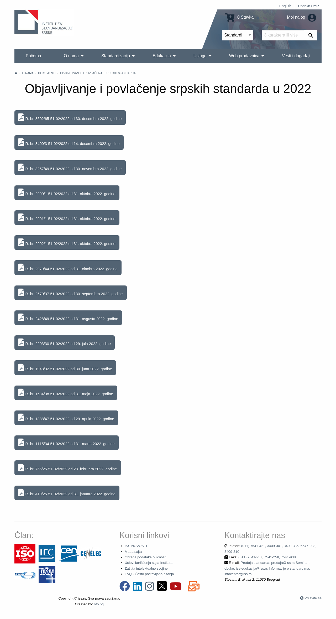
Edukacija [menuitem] (162, 56)
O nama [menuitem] (71, 56)
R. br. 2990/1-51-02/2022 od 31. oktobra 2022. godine (66, 192)
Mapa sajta (133, 552)
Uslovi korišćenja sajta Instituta (148, 563)
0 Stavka (239, 17)
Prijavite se (313, 598)
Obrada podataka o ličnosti (145, 557)
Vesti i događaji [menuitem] (296, 56)
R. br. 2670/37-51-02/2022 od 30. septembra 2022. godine (70, 293)
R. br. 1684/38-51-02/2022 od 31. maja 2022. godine (65, 393)
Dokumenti (46, 73)
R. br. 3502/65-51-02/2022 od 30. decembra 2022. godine (70, 117)
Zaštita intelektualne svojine (146, 568)
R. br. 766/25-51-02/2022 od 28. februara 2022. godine (67, 468)
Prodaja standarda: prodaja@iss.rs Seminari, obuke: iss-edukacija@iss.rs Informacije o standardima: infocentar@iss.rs (267, 568)
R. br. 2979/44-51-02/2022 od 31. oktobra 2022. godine (67, 268)
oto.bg (99, 604)
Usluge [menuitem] (200, 56)
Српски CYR (308, 6)
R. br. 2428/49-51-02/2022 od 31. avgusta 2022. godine (68, 317)
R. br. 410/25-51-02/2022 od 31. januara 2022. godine (66, 493)
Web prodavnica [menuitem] (244, 56)
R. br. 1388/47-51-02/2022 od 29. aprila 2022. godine (66, 418)
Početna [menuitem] (33, 56)
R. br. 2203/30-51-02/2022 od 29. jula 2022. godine (64, 342)
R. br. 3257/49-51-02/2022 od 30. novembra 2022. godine (70, 167)
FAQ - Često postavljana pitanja (149, 574)
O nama (27, 73)
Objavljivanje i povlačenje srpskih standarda (98, 73)
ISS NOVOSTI (136, 546)
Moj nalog (301, 17)
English (285, 6)
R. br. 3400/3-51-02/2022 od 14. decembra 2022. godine (68, 142)
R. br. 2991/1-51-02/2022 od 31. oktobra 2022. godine (66, 217)
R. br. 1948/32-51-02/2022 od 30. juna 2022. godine (65, 368)
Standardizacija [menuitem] (115, 56)
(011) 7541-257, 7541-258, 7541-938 (267, 557)
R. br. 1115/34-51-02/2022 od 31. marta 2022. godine (66, 442)
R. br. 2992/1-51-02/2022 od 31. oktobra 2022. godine (66, 242)
